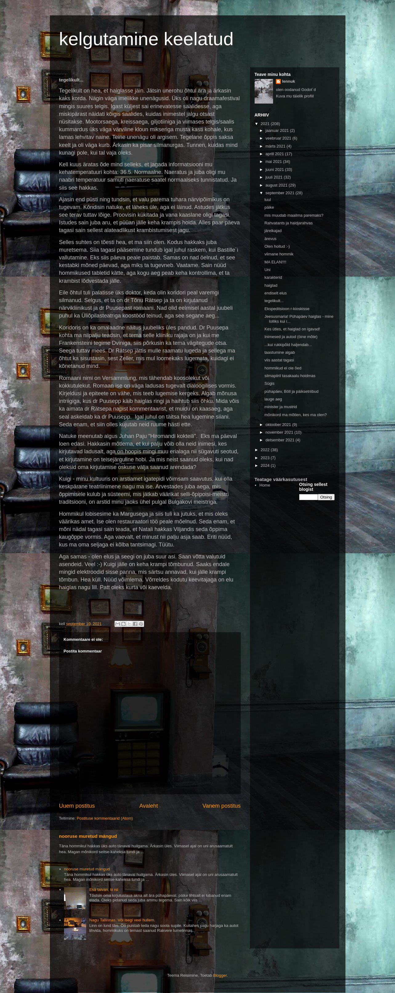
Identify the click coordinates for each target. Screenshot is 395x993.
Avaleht (148, 806)
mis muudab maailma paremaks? (293, 215)
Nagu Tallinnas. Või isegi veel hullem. (122, 920)
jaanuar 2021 (277, 130)
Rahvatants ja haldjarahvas (288, 223)
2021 (266, 123)
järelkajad (273, 230)
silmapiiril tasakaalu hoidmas (289, 375)
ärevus (270, 238)
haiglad (270, 285)
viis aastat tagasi (279, 360)
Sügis (269, 383)
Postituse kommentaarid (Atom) (105, 818)
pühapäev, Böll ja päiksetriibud (291, 391)
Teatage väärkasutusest (281, 479)
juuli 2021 (274, 177)
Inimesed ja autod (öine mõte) (290, 336)
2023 (266, 457)
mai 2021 (274, 161)
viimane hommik (278, 254)
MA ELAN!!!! (275, 262)
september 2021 (280, 193)
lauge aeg (273, 399)
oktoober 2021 (278, 424)
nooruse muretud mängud (88, 836)
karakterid (273, 277)
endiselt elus (275, 293)
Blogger (220, 975)
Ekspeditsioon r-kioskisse (286, 308)
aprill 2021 (275, 154)
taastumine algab (279, 352)
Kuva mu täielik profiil (295, 96)
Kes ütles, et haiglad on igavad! (292, 329)
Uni (267, 269)
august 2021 (276, 185)
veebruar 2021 (278, 138)
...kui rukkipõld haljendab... (288, 344)
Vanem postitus (221, 806)
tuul (267, 199)
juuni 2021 (275, 169)
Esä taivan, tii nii (103, 889)
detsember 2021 (280, 440)
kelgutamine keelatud (146, 39)
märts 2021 (276, 146)
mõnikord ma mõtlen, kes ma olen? (295, 414)
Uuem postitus (77, 806)
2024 (266, 465)
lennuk (288, 81)
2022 (266, 449)
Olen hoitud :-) (277, 246)
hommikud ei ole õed (282, 368)
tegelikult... (274, 300)
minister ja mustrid (280, 406)
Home (265, 485)
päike (269, 207)
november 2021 (279, 432)
